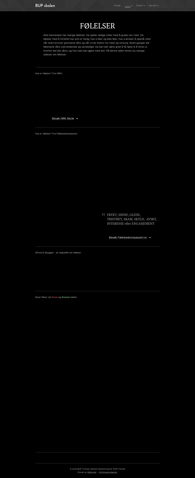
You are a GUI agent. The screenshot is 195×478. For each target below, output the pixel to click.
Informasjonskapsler (108, 472)
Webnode (91, 472)
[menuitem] (119, 5)
